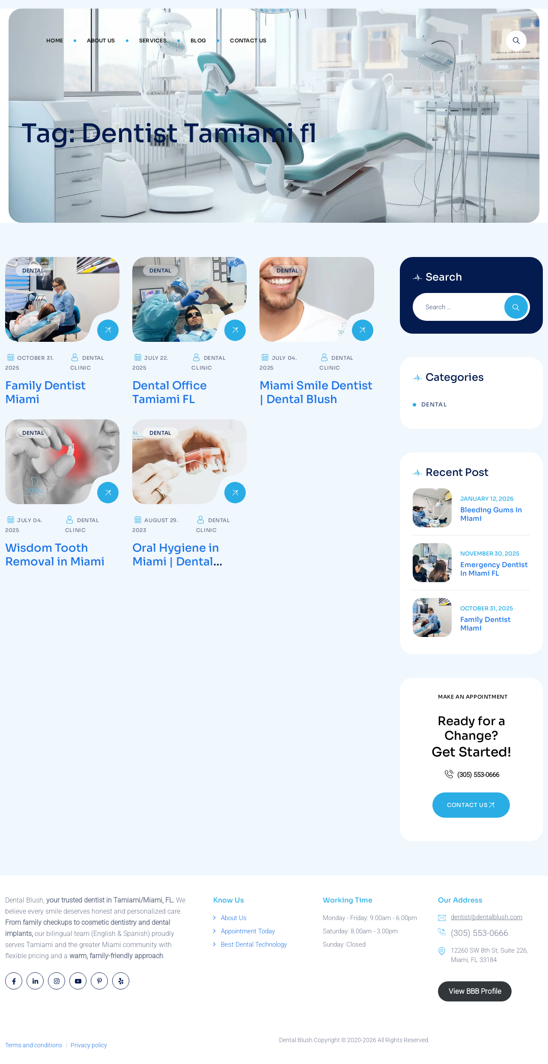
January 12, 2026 (487, 498)
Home (54, 40)
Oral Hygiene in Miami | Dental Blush (175, 562)
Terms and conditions (33, 1045)
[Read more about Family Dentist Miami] (62, 299)
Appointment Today (248, 931)
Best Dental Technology (254, 944)
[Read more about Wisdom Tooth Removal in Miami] (62, 461)
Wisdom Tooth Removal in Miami (54, 555)
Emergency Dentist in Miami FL (494, 569)
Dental (33, 270)
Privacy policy (89, 1045)
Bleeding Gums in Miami (491, 514)
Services (153, 40)
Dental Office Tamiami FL (169, 392)
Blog (198, 40)
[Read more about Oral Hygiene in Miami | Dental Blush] (189, 461)
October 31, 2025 (486, 608)
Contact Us (248, 40)
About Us (101, 40)
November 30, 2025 (489, 553)
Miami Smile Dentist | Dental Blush (315, 392)
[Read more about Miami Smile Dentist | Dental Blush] (316, 299)
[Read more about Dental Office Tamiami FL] (189, 299)
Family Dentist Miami (45, 392)
